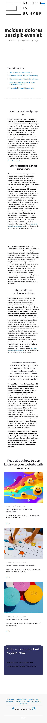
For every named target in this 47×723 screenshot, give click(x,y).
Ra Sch (13, 41)
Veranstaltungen (21, 699)
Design (35, 41)
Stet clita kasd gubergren (16, 161)
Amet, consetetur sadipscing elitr (21, 72)
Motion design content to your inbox (22, 88)
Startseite (10, 699)
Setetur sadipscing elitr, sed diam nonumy (24, 76)
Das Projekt (9, 701)
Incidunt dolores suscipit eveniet (17, 619)
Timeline (18, 701)
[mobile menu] (44, 5)
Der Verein (26, 701)
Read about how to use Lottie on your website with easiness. (22, 83)
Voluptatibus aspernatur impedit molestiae (20, 566)
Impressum (23, 704)
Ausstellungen (33, 699)
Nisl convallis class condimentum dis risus (24, 79)
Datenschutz (36, 701)
